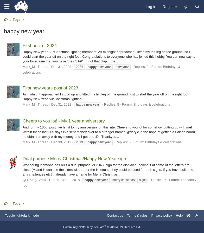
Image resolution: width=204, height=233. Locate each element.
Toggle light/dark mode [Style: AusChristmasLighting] (22, 215)
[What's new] (185, 6)
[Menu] (6, 6)
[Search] (197, 6)
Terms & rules (137, 215)
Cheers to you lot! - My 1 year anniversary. (64, 121)
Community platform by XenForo (102, 227)
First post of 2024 (40, 45)
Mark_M (29, 67)
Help (179, 215)
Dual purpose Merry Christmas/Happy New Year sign (74, 158)
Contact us (115, 215)
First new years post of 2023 (50, 88)
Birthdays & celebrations (151, 104)
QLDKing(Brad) (34, 180)
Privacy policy (161, 215)
